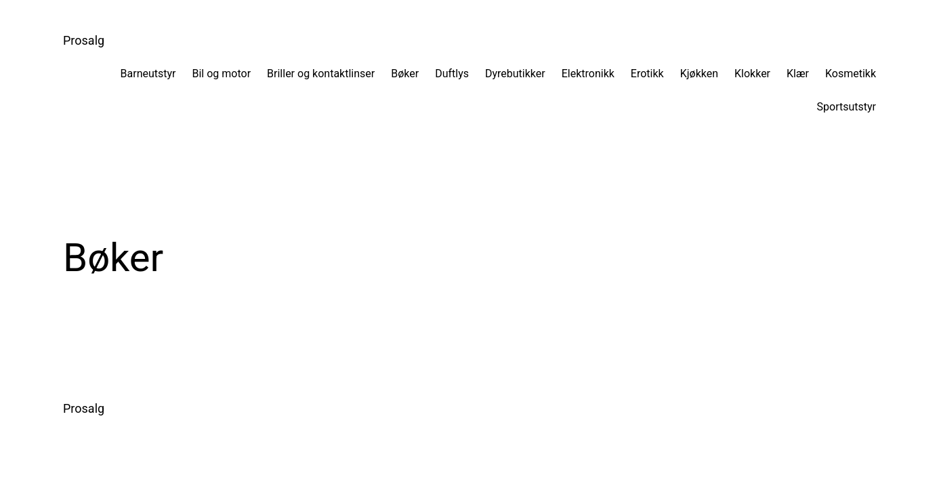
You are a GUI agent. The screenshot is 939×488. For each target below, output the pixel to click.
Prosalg (83, 40)
